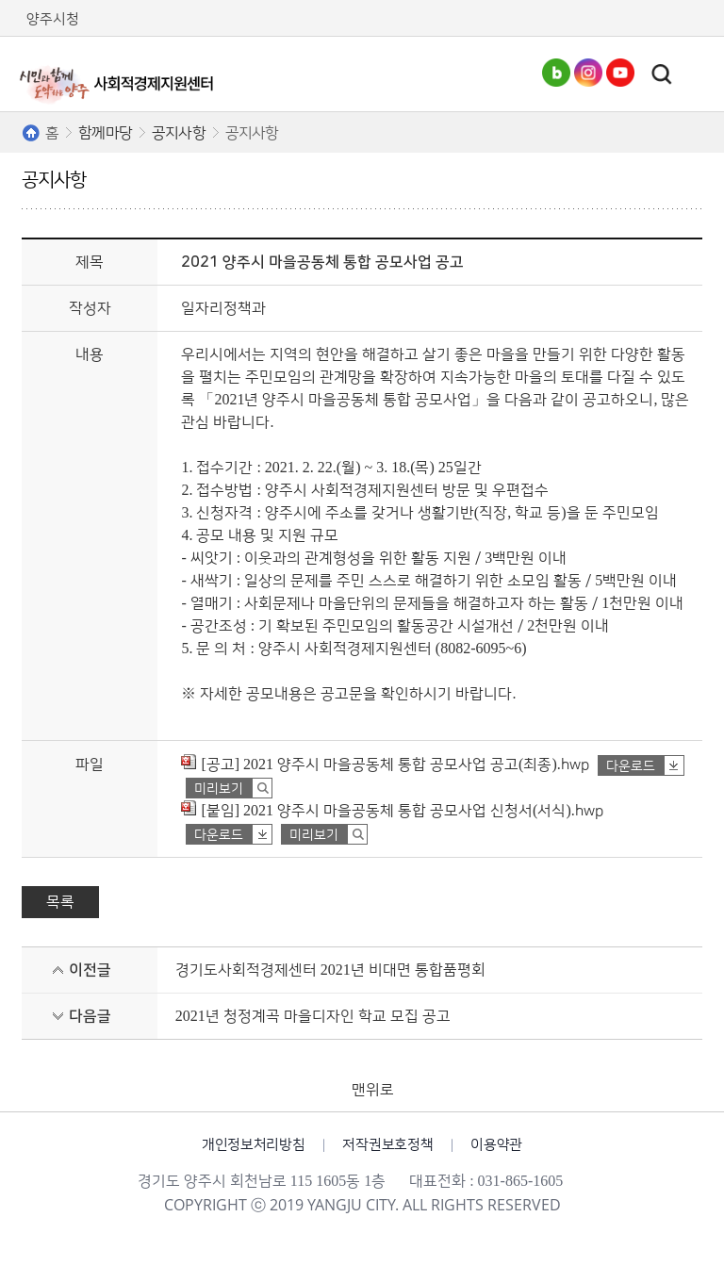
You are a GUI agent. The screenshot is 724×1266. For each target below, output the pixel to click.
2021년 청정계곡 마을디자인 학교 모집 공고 (313, 1016)
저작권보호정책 (387, 1145)
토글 (661, 74)
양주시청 (52, 19)
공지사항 (179, 132)
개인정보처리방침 (253, 1145)
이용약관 (496, 1145)
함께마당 (105, 132)
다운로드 (630, 766)
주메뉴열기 (694, 74)
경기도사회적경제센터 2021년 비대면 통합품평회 (330, 970)
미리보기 (218, 789)
